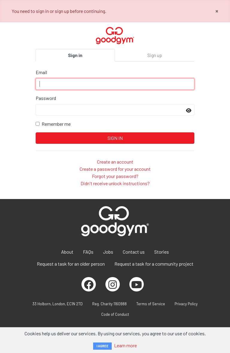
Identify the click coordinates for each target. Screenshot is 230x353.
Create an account (115, 161)
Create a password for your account (115, 169)
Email (41, 72)
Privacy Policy (186, 303)
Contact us (134, 252)
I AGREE (102, 346)
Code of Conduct (115, 314)
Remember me (56, 124)
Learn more (125, 345)
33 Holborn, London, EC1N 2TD (57, 303)
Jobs (108, 252)
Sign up (154, 55)
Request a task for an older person (71, 264)
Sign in (75, 55)
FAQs (88, 252)
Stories (161, 252)
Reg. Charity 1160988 (109, 303)
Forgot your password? (115, 176)
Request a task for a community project (153, 264)
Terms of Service (150, 303)
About (67, 252)
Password (46, 98)
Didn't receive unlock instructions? (115, 183)
